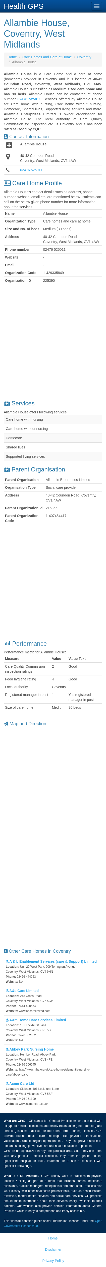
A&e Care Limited (22, 991)
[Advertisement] (53, 342)
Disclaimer (53, 1249)
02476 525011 (31, 170)
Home (12, 57)
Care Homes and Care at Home (47, 57)
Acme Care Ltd (20, 1084)
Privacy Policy (53, 1261)
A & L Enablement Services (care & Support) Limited (51, 961)
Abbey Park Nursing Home (30, 1049)
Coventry (84, 57)
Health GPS (23, 6)
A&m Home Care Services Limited (36, 1020)
